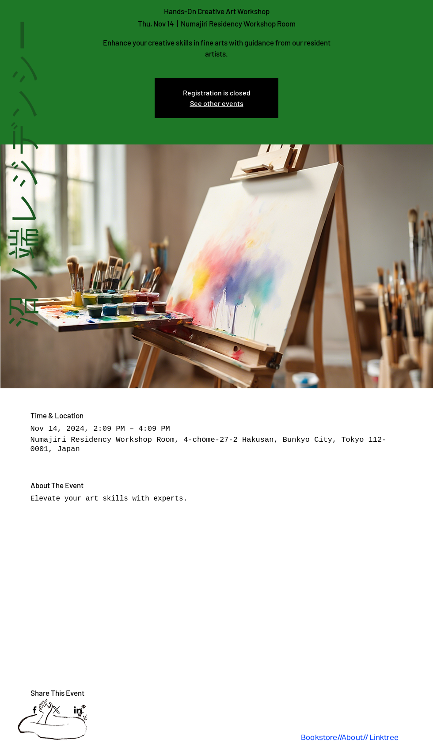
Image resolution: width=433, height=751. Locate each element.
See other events (216, 103)
